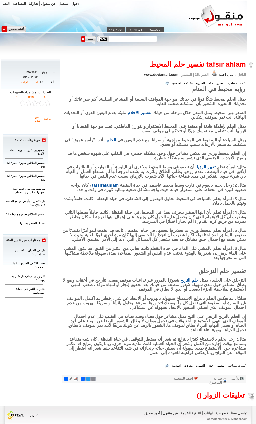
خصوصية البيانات (216, 413)
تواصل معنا (239, 413)
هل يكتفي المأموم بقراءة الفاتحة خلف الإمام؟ (25, 203)
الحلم (111, 139)
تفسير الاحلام (139, 112)
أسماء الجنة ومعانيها (32, 223)
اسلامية (176, 83)
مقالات (188, 83)
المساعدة (19, 4)
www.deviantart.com (161, 75)
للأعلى (235, 378)
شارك (70, 379)
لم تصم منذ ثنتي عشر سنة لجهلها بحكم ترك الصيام (29, 190)
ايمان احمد (226, 75)
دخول (75, 4)
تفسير (220, 83)
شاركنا (33, 4)
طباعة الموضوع (215, 380)
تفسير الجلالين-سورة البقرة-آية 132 (26, 177)
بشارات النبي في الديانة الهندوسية (30, 290)
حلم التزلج (189, 280)
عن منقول (48, 4)
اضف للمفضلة (183, 378)
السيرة (200, 83)
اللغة (6, 4)
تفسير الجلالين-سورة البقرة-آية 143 (26, 164)
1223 (31, 97)
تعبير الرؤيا (206, 166)
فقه (210, 83)
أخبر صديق (37, 119)
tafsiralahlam (105, 185)
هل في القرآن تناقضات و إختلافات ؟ (29, 252)
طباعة (47, 119)
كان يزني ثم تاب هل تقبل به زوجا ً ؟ (28, 278)
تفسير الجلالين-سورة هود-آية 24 (25, 214)
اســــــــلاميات (29, 82)
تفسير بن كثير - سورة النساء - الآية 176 (26, 152)
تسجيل (64, 4)
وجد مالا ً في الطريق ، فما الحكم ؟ (29, 265)
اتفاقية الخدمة (191, 413)
